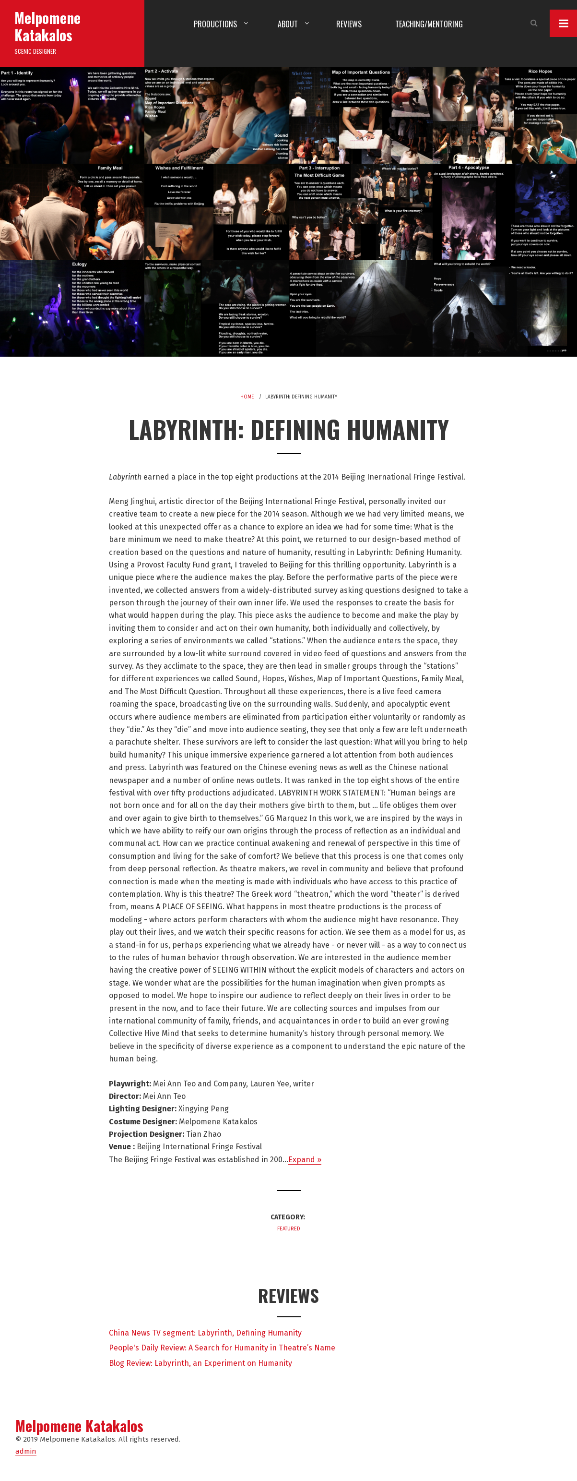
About (288, 24)
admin (25, 1451)
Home (247, 397)
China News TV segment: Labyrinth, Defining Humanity (205, 1332)
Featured (288, 1229)
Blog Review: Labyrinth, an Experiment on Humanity (200, 1363)
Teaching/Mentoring (429, 24)
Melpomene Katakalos (47, 26)
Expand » (304, 1159)
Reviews (349, 24)
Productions (215, 24)
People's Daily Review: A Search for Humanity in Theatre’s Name (222, 1347)
